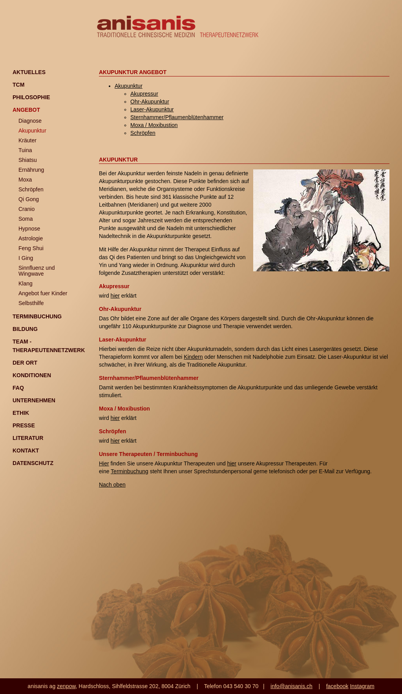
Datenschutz (33, 463)
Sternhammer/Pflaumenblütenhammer (176, 117)
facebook (337, 686)
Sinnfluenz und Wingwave (36, 271)
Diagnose (30, 121)
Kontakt (26, 450)
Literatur (28, 438)
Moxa (25, 179)
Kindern (193, 357)
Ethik (21, 413)
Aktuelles (29, 72)
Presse (24, 425)
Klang (25, 283)
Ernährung (31, 170)
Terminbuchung (37, 316)
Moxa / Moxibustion (154, 125)
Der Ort (25, 363)
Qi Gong (28, 199)
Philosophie (31, 97)
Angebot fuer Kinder (43, 293)
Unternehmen (34, 400)
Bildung (25, 329)
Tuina (25, 150)
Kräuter (27, 140)
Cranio (26, 209)
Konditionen (32, 375)
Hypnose (29, 228)
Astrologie (30, 238)
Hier (104, 463)
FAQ (18, 388)
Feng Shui (31, 248)
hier (115, 295)
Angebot (26, 110)
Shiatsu (27, 160)
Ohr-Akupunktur (149, 101)
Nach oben (112, 484)
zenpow (66, 686)
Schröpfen (31, 189)
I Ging (25, 258)
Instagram (362, 686)
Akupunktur (32, 130)
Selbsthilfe (31, 303)
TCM (18, 85)
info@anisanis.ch (291, 686)
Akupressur (144, 94)
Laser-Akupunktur (152, 109)
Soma (25, 219)
